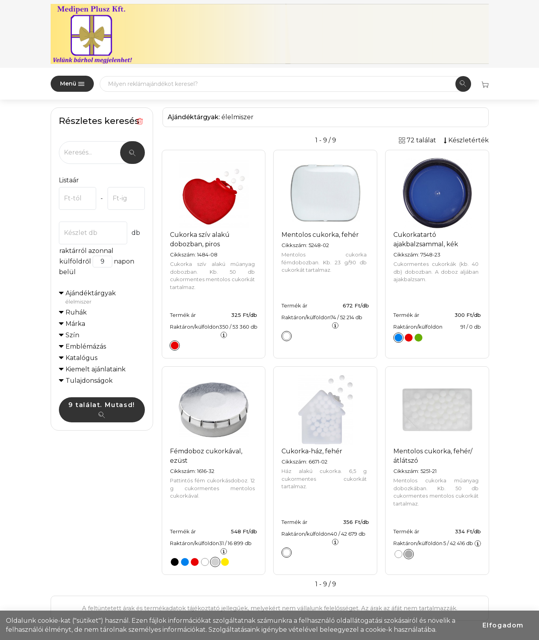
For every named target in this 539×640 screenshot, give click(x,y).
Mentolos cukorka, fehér (320, 234)
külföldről (75, 261)
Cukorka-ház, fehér (311, 451)
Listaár (69, 180)
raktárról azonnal (86, 251)
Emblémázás (86, 346)
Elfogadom (503, 625)
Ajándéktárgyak (105, 297)
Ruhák (76, 312)
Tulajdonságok (89, 380)
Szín (72, 335)
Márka (75, 323)
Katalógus (81, 358)
